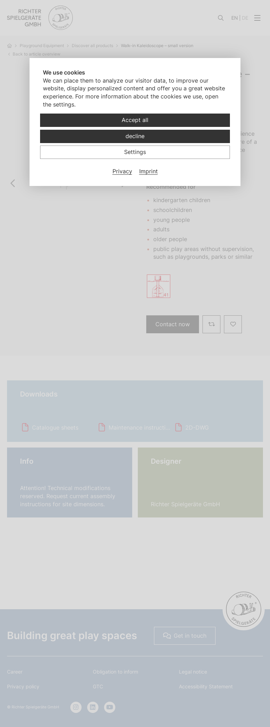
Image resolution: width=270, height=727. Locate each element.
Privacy (122, 171)
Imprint (148, 171)
